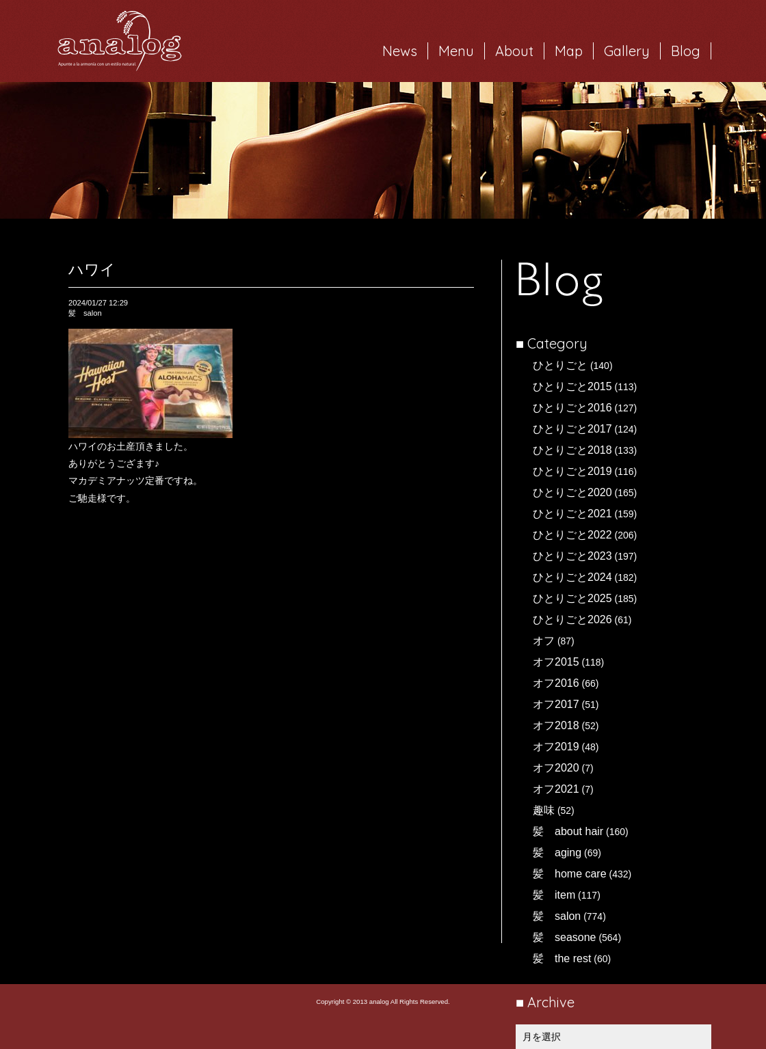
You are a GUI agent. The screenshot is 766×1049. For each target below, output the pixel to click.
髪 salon (557, 916)
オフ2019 (556, 746)
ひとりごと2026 (572, 619)
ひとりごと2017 (572, 429)
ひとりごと (560, 365)
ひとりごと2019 (572, 471)
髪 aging (557, 852)
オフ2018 (556, 725)
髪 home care (570, 874)
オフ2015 (556, 662)
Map (569, 50)
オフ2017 (556, 704)
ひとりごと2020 (572, 492)
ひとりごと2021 (572, 513)
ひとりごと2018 (572, 450)
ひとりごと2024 (572, 577)
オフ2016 (556, 683)
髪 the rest (562, 958)
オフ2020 (556, 768)
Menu (456, 50)
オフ (544, 640)
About (514, 50)
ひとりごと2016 (572, 407)
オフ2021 (556, 789)
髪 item (554, 895)
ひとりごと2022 (572, 535)
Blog (685, 50)
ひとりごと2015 (572, 386)
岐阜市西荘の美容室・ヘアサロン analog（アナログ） (120, 41)
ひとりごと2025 (572, 598)
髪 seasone (564, 937)
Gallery (627, 50)
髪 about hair (568, 831)
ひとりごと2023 (572, 556)
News (399, 50)
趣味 (544, 810)
